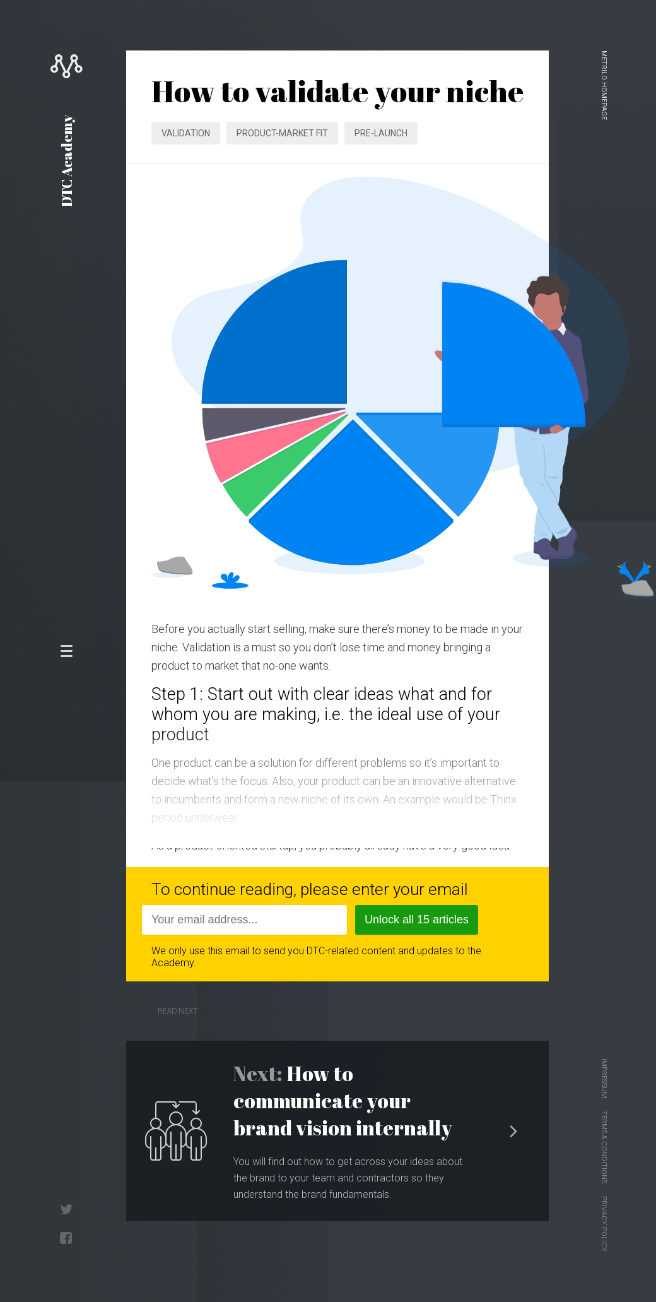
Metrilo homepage (604, 85)
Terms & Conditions (604, 1147)
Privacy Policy (604, 1224)
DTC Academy (66, 161)
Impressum (604, 1078)
